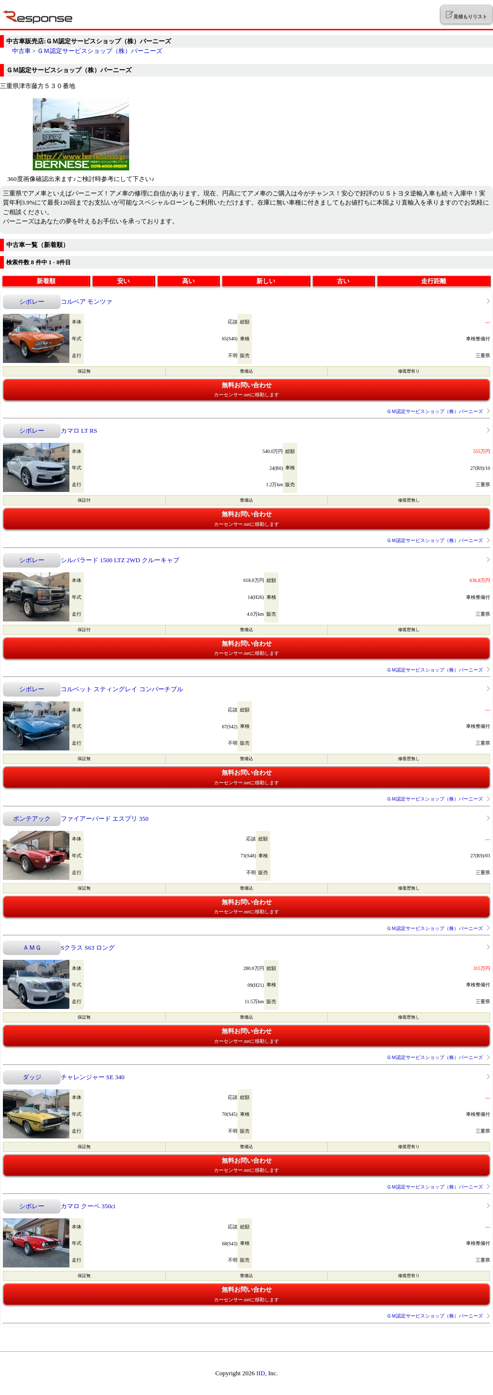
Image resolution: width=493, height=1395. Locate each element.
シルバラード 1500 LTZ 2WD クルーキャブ (120, 560)
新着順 (46, 280)
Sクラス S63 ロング (88, 947)
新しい (265, 280)
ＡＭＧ (32, 947)
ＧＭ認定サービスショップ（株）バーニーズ (99, 50)
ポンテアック (32, 818)
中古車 (21, 50)
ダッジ (32, 1077)
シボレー (31, 301)
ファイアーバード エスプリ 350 (104, 818)
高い (188, 280)
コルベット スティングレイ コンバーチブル (122, 689)
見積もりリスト (466, 15)
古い (343, 280)
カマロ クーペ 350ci (88, 1206)
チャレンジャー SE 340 (92, 1077)
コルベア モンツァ (86, 301)
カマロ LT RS (79, 430)
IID (260, 1373)
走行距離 (433, 280)
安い (123, 280)
